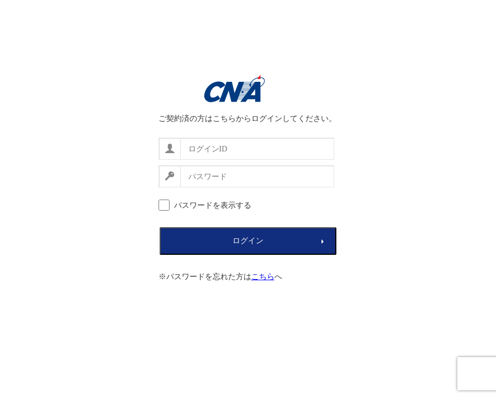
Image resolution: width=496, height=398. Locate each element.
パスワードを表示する (212, 205)
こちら (263, 277)
